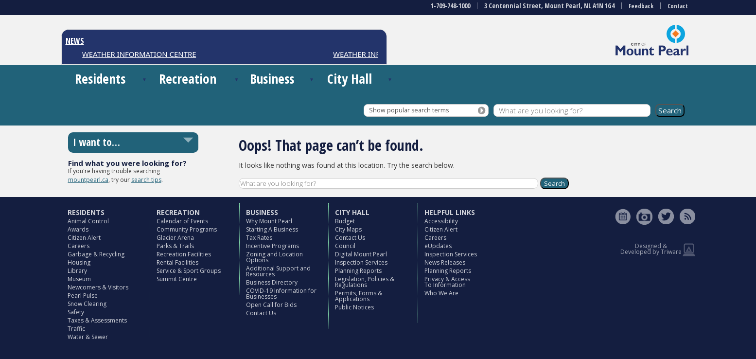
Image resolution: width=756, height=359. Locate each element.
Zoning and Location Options (274, 257)
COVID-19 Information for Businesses (281, 294)
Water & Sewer (88, 337)
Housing (79, 262)
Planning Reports (358, 271)
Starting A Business (272, 229)
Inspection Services (361, 262)
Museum (79, 279)
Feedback (641, 6)
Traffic (76, 328)
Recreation (187, 79)
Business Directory (272, 282)
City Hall (349, 79)
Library (77, 271)
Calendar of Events (182, 221)
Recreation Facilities (184, 254)
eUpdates (438, 246)
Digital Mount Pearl (361, 254)
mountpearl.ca (88, 180)
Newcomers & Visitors (98, 287)
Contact (678, 6)
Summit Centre (177, 279)
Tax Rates (259, 237)
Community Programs (187, 229)
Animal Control (88, 221)
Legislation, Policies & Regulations (364, 282)
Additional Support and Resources (278, 271)
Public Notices (354, 307)
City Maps (348, 229)
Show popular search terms (409, 110)
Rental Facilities (177, 262)
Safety (76, 312)
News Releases (444, 262)
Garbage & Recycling (96, 254)
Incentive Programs (272, 246)
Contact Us (261, 313)
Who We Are (441, 293)
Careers (78, 246)
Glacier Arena (175, 237)
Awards (78, 229)
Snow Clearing (87, 304)
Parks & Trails (175, 246)
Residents (100, 79)
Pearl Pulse (83, 295)
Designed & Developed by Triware (651, 249)
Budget (345, 221)
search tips (146, 180)
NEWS (75, 41)
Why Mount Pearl (269, 221)
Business (272, 79)
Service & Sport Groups (189, 271)
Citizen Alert (84, 237)
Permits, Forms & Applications (358, 296)
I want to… (96, 142)
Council (345, 246)
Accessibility (441, 221)
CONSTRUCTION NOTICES (127, 54)
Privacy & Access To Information (447, 282)
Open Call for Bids (271, 305)
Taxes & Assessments (97, 320)
